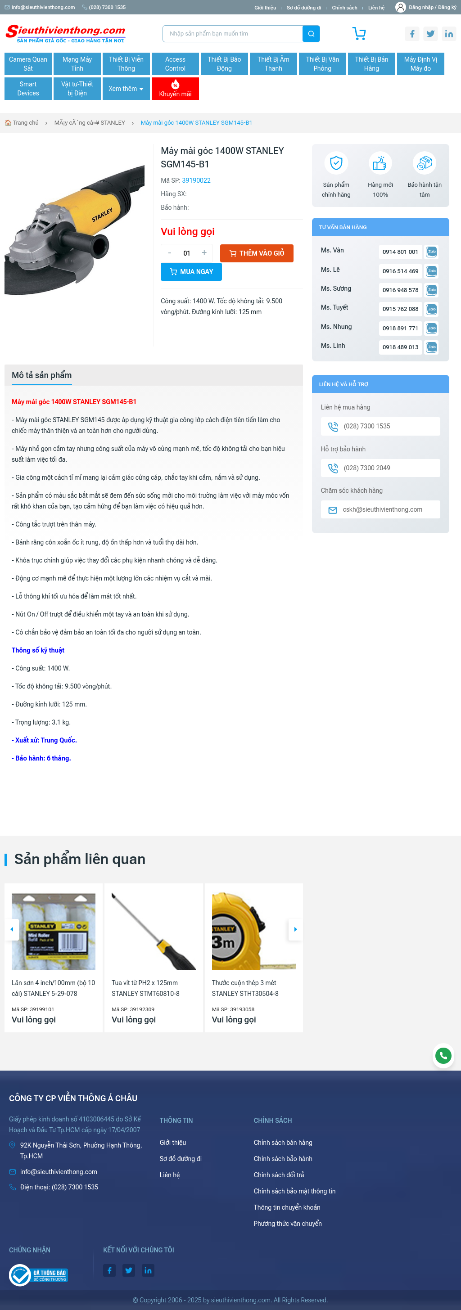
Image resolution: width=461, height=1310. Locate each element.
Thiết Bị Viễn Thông (126, 64)
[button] (12, 930)
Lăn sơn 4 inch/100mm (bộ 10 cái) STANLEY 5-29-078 (53, 988)
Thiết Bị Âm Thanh (273, 64)
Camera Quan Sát (28, 64)
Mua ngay (191, 271)
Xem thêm (126, 88)
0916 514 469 (401, 271)
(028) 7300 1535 (104, 7)
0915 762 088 (401, 309)
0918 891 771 (401, 328)
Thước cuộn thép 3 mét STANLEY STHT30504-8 (245, 988)
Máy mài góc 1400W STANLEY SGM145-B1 (197, 122)
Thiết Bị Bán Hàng (372, 64)
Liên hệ (376, 8)
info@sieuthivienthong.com (40, 7)
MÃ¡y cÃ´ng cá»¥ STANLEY (89, 122)
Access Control (175, 64)
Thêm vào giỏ (257, 253)
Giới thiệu (265, 8)
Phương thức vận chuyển (288, 1223)
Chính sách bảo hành (283, 1158)
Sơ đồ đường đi (304, 8)
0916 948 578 (401, 290)
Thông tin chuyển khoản (287, 1207)
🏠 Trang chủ (22, 122)
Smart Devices (28, 89)
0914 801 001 (401, 251)
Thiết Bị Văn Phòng (322, 64)
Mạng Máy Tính (77, 64)
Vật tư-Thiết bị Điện (77, 89)
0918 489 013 (401, 347)
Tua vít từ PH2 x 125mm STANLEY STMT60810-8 (146, 988)
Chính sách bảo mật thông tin (295, 1191)
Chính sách (344, 8)
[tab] (42, 375)
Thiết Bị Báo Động (224, 64)
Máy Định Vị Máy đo (420, 64)
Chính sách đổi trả (279, 1175)
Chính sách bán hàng (283, 1142)
